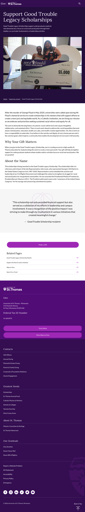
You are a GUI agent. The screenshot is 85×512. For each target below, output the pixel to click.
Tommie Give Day (9, 409)
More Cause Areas (9, 413)
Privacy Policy (8, 478)
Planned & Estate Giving (11, 363)
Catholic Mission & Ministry (12, 400)
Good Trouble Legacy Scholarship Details (19, 258)
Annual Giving (8, 359)
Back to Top (78, 506)
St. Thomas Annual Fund (11, 396)
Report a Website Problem (12, 466)
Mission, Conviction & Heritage (13, 426)
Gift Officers (7, 355)
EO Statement (8, 470)
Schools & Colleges (9, 405)
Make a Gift (43, 245)
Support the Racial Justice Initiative (17, 262)
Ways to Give (11, 267)
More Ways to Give (42, 335)
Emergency (7, 483)
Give (3, 3)
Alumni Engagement (10, 376)
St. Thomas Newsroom (10, 430)
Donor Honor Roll (9, 451)
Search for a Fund (14, 99)
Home (5, 99)
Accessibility (7, 474)
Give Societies (8, 447)
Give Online (43, 328)
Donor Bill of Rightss (10, 455)
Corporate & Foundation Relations (15, 372)
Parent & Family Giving (11, 367)
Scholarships (7, 392)
